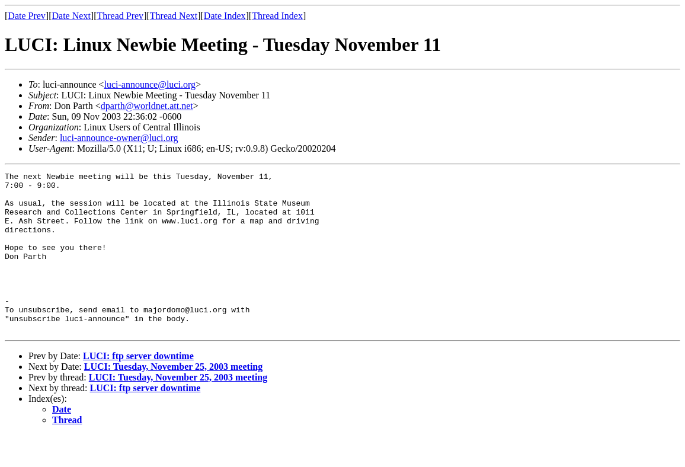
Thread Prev (120, 16)
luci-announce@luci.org (150, 84)
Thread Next (173, 16)
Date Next (71, 16)
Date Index (225, 16)
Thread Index (277, 16)
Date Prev (27, 16)
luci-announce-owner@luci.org (119, 138)
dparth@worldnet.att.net (147, 106)
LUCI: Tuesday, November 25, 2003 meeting (173, 399)
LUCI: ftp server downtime (138, 388)
